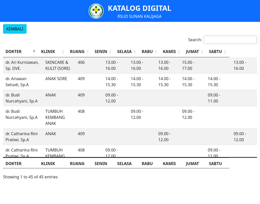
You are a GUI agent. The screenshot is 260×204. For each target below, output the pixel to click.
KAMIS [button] (191, 51)
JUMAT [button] (216, 51)
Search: (195, 39)
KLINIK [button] (55, 51)
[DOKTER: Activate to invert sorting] (24, 51)
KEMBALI (14, 29)
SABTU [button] (241, 51)
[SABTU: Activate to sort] (244, 51)
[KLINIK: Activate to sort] (64, 51)
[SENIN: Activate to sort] (120, 51)
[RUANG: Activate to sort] (95, 51)
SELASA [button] (142, 51)
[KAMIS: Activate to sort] (194, 51)
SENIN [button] (117, 51)
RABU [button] (166, 51)
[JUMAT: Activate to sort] (219, 51)
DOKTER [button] (14, 51)
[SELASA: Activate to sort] (146, 51)
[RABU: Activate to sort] (170, 51)
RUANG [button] (92, 51)
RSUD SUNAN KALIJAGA (139, 16)
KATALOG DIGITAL (139, 8)
